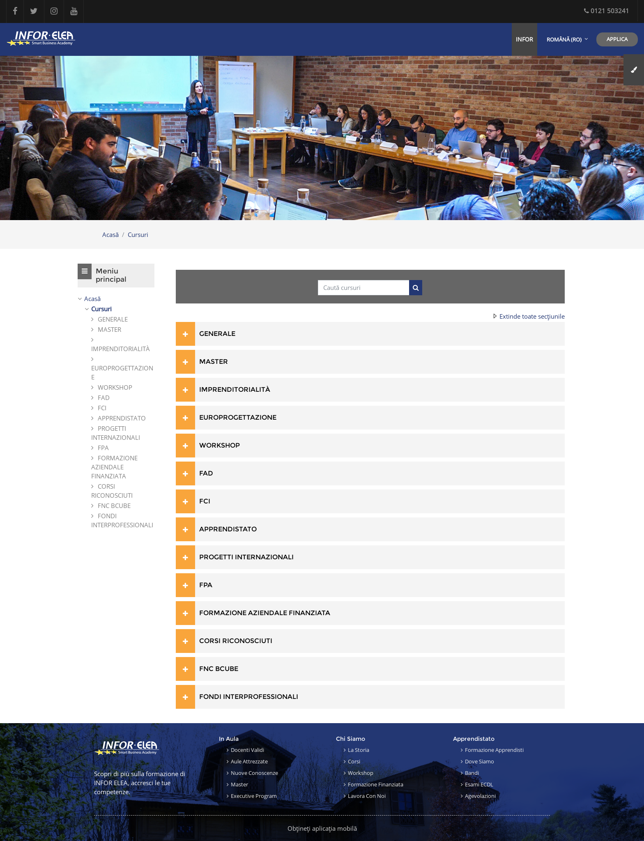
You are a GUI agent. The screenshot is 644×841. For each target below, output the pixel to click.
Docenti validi (247, 750)
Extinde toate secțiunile (532, 316)
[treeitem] (116, 411)
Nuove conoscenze (254, 773)
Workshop (360, 773)
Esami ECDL (479, 784)
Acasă (110, 234)
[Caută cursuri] (363, 287)
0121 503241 (606, 11)
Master (239, 784)
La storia (358, 750)
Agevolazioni (480, 796)
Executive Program (254, 796)
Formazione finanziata (375, 784)
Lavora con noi (367, 796)
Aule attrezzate (249, 761)
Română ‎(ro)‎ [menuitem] (564, 39)
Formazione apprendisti (494, 750)
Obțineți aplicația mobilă (322, 828)
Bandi (472, 773)
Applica (617, 39)
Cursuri (138, 234)
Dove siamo (479, 761)
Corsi (354, 761)
